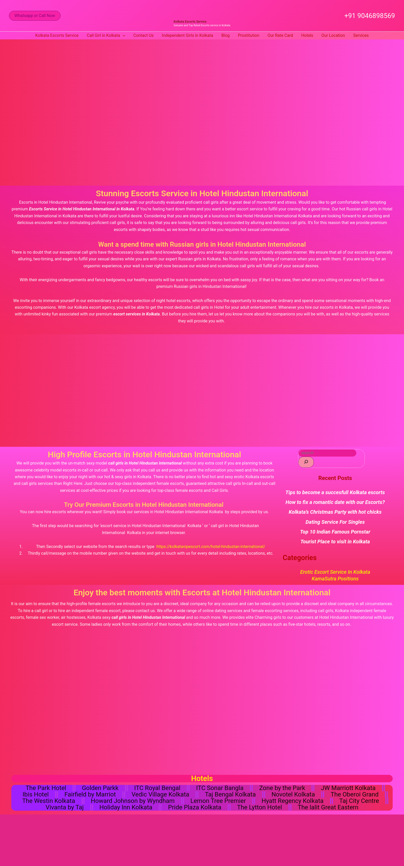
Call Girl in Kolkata (106, 35)
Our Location (333, 35)
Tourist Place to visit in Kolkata (335, 541)
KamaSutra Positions (335, 579)
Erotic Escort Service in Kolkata (335, 572)
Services (361, 35)
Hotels (307, 35)
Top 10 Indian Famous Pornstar (335, 532)
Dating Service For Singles (335, 522)
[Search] (306, 462)
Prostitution (248, 35)
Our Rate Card (280, 35)
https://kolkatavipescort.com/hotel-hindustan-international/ (210, 546)
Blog (225, 35)
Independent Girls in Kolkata (187, 35)
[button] (35, 16)
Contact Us (143, 35)
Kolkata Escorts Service (190, 21)
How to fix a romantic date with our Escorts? (335, 502)
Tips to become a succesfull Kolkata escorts (335, 492)
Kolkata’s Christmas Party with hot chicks (335, 512)
